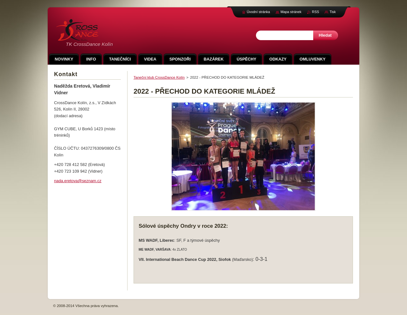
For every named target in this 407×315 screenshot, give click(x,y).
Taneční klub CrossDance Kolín (159, 77)
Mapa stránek (290, 12)
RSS (315, 12)
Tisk (332, 12)
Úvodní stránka (258, 12)
